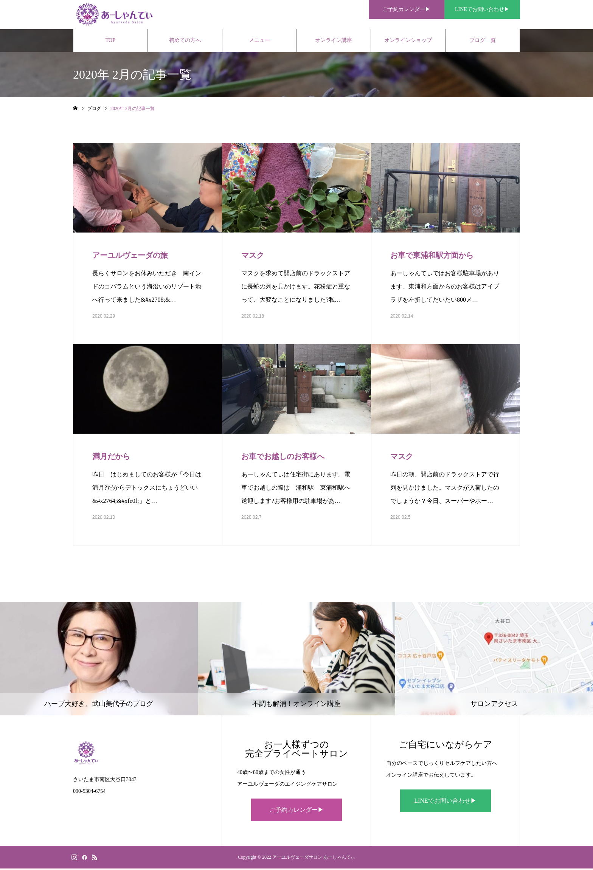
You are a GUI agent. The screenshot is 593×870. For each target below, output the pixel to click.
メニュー (259, 41)
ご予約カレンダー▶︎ (296, 811)
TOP (110, 41)
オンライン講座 (333, 41)
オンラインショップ (408, 41)
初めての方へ (185, 41)
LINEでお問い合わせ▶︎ (445, 802)
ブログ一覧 (482, 41)
